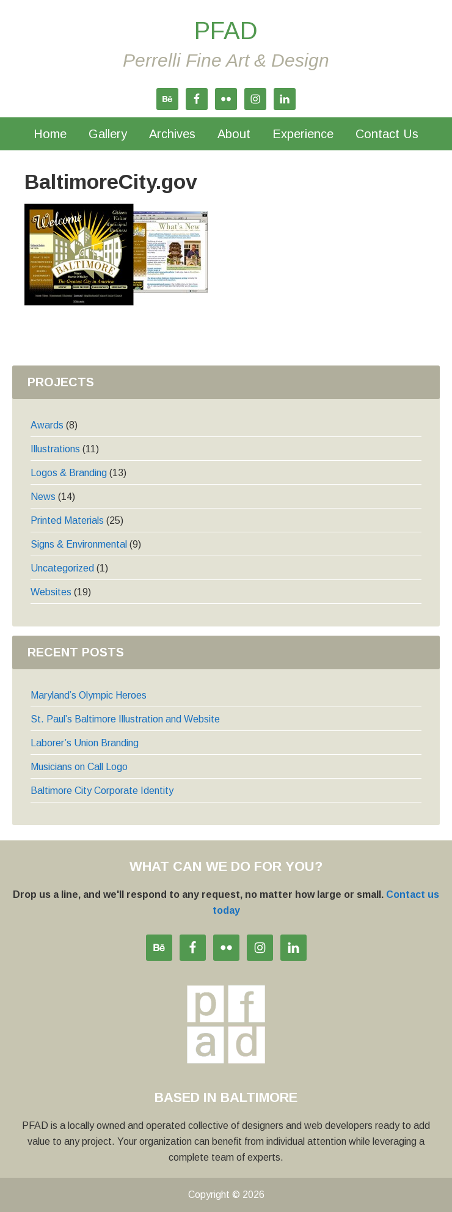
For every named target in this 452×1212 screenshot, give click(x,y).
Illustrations (55, 449)
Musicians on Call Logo (79, 767)
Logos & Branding (69, 473)
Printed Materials (67, 520)
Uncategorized (62, 568)
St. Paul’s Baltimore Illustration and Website (125, 719)
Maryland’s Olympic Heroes (89, 695)
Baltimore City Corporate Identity (102, 790)
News (43, 496)
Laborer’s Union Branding (85, 743)
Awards (47, 425)
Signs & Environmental (79, 544)
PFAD (226, 30)
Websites (51, 592)
